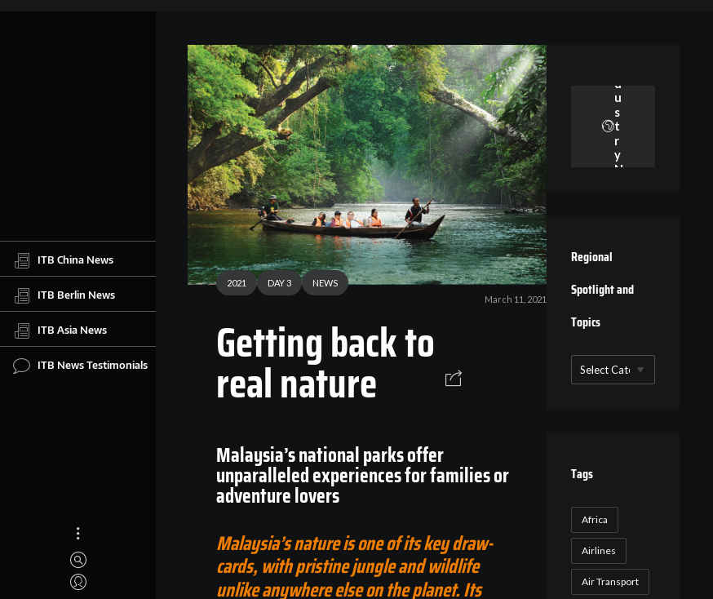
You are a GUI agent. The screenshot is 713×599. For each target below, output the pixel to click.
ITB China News (63, 260)
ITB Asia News (60, 330)
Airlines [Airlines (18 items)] (599, 550)
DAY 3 (279, 282)
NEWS (325, 282)
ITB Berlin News (64, 295)
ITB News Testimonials (80, 366)
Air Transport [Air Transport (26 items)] (610, 581)
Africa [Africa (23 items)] (595, 519)
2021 (236, 282)
